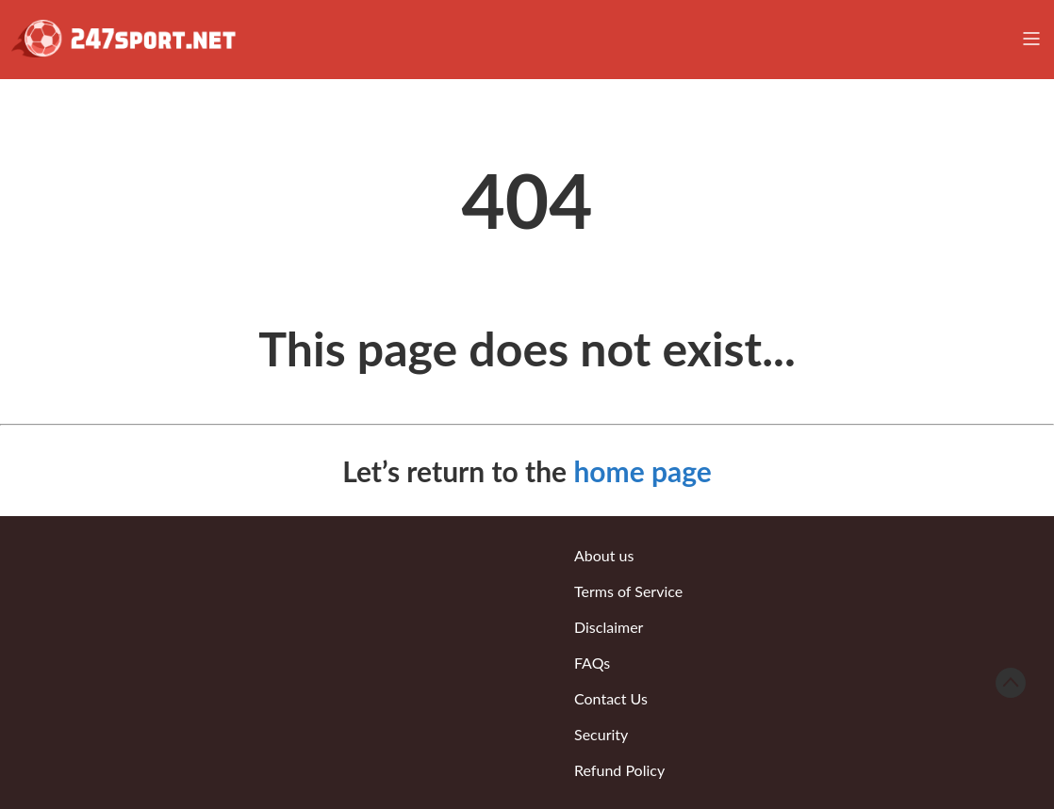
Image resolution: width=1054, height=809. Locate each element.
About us (604, 555)
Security (601, 734)
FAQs (592, 662)
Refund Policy (619, 770)
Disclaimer (608, 627)
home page (642, 471)
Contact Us (611, 698)
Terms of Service (628, 591)
